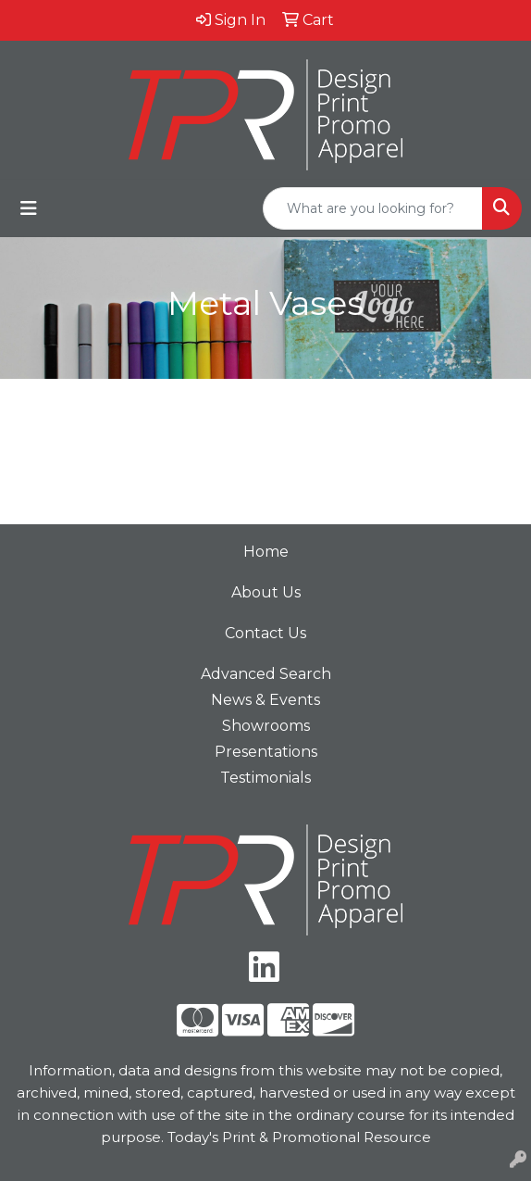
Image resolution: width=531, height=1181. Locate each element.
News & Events (265, 700)
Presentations (266, 751)
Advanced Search (266, 674)
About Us (266, 592)
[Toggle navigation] (28, 208)
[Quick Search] (373, 208)
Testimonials (265, 777)
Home (266, 551)
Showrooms (266, 726)
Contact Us (265, 633)
